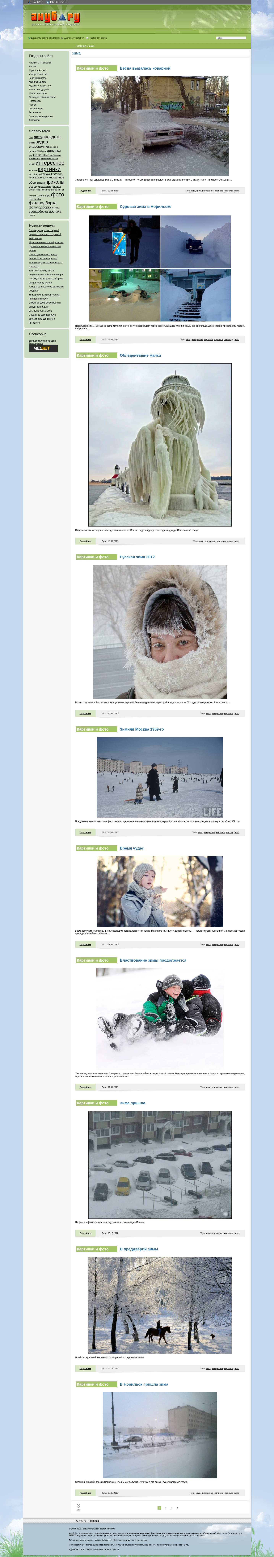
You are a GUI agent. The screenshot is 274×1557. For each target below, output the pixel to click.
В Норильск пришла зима (144, 1384)
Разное (33, 104)
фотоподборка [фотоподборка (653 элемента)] (43, 203)
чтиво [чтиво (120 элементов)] (55, 207)
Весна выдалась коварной (145, 68)
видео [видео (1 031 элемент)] (42, 141)
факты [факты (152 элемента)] (59, 189)
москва (229, 832)
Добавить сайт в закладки (43, 38)
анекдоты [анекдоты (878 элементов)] (51, 136)
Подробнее (85, 191)
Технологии (35, 112)
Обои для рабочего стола (42, 97)
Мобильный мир (37, 82)
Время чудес (132, 848)
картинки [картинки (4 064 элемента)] (49, 169)
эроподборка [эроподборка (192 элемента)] (38, 211)
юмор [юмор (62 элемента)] (32, 215)
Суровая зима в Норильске (145, 206)
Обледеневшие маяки (140, 355)
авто (193, 191)
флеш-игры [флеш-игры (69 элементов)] (44, 195)
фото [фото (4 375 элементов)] (57, 194)
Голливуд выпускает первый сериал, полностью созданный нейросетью (45, 234)
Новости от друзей (39, 89)
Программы (35, 101)
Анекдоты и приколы (40, 62)
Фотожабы (34, 120)
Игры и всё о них (38, 70)
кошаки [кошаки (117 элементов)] (45, 174)
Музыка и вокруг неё (40, 85)
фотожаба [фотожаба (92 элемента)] (35, 199)
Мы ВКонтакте (59, 2)
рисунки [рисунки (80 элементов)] (56, 186)
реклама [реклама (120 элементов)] (45, 186)
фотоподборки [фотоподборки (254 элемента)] (40, 207)
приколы (229, 191)
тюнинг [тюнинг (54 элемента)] (51, 190)
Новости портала (38, 93)
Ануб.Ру (81, 1520)
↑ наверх (93, 1520)
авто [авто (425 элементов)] (38, 137)
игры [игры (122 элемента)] (32, 163)
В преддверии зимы (139, 1249)
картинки (219, 191)
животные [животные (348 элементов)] (41, 155)
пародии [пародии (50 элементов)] (41, 183)
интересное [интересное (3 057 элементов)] (50, 163)
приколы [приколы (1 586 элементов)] (54, 182)
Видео (32, 66)
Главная (37, 2)
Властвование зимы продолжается (153, 960)
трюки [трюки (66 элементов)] (43, 189)
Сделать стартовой (72, 38)
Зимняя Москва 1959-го (142, 729)
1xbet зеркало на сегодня (42, 340)
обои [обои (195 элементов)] (32, 182)
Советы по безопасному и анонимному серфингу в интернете (43, 318)
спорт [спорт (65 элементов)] (32, 189)
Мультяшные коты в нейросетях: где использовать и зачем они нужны (46, 246)
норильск (218, 339)
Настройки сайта (96, 38)
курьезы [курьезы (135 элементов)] (34, 177)
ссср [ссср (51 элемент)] (38, 190)
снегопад (228, 339)
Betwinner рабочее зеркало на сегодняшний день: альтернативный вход (45, 306)
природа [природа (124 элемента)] (34, 186)
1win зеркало (36, 343)
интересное (207, 191)
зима (198, 191)
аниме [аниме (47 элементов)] (32, 143)
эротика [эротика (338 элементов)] (54, 211)
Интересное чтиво (38, 74)
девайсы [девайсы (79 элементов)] (41, 151)
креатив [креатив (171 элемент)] (56, 174)
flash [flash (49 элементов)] (31, 137)
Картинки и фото (38, 78)
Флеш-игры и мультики (41, 116)
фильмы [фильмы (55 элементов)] (33, 196)
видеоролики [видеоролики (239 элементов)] (39, 146)
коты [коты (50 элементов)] (38, 174)
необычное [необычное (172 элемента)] (56, 177)
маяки (230, 541)
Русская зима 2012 (137, 557)
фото (236, 191)
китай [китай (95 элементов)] (32, 174)
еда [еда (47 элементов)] (30, 155)
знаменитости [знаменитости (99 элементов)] (49, 158)
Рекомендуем (36, 108)
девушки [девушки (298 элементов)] (54, 151)
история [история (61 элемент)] (33, 170)
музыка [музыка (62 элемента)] (44, 177)
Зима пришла (132, 1103)
